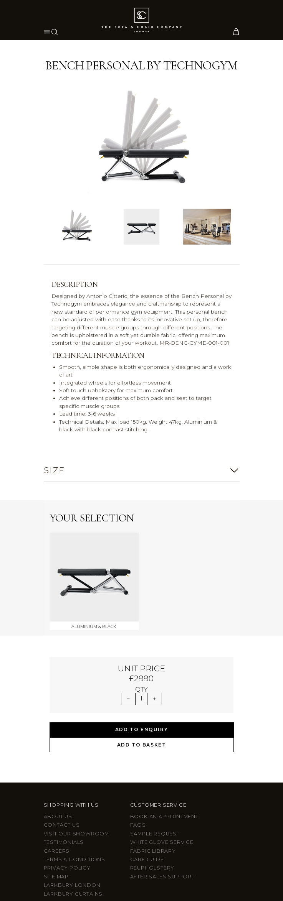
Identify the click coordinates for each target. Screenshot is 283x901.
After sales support (162, 784)
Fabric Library (153, 758)
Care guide (147, 767)
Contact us (62, 733)
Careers (57, 758)
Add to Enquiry (141, 637)
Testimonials (64, 750)
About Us (58, 724)
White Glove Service (162, 750)
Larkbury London (72, 793)
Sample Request (155, 741)
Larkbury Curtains (73, 801)
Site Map (56, 784)
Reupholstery (152, 776)
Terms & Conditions (74, 767)
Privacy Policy (67, 776)
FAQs (138, 733)
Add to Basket (141, 652)
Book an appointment (164, 724)
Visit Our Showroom (76, 741)
